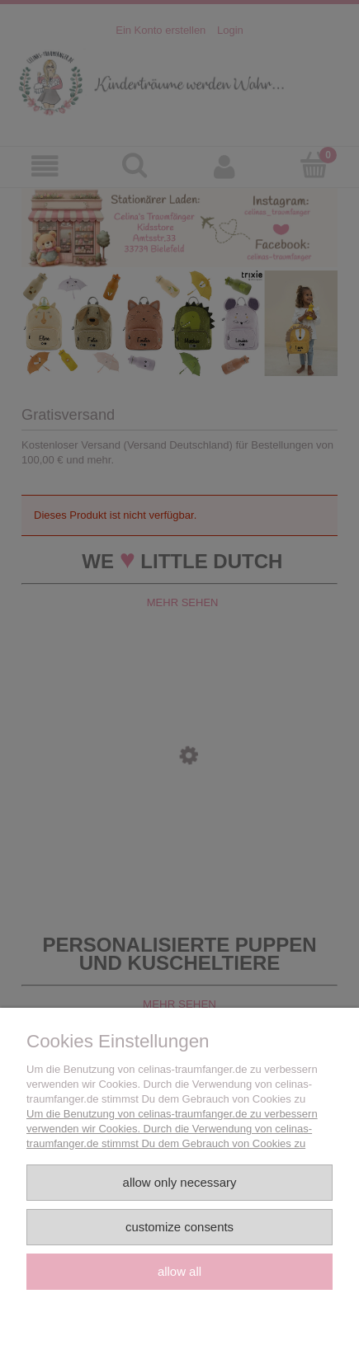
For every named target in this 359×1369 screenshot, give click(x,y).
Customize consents (179, 1227)
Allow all (179, 1271)
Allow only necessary (180, 1182)
